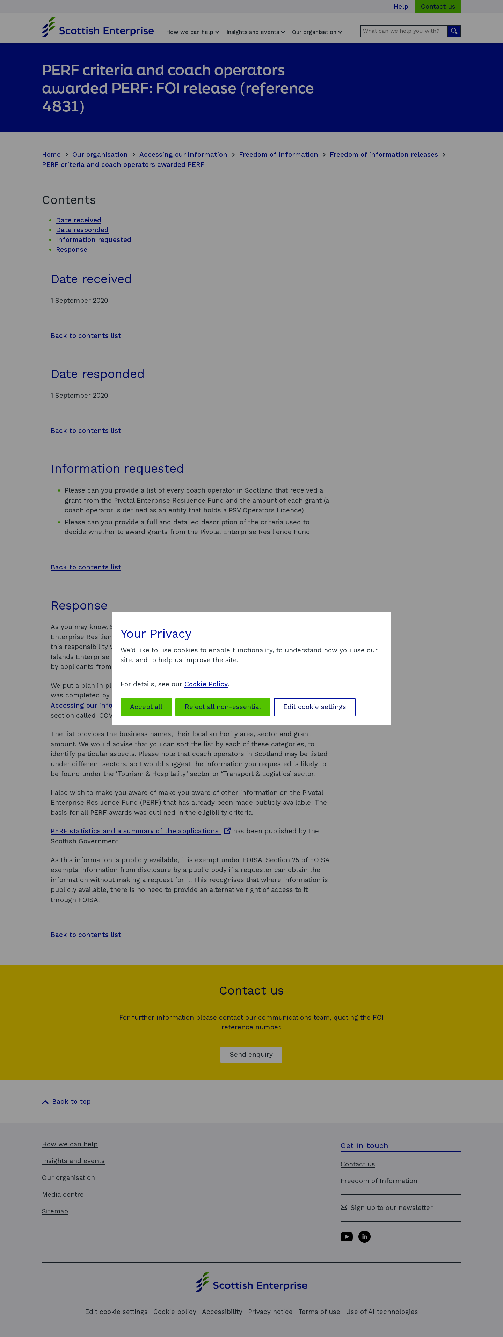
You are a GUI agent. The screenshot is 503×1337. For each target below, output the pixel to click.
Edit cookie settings (314, 707)
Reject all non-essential (223, 707)
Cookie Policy (206, 684)
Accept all (146, 707)
